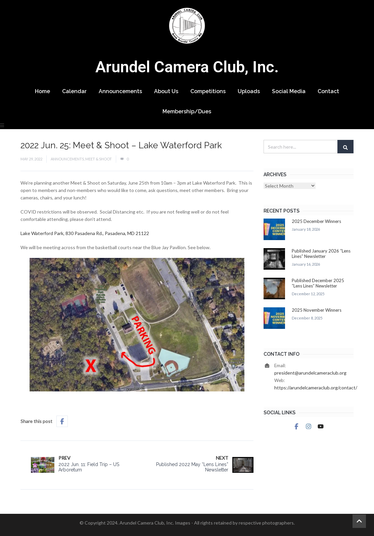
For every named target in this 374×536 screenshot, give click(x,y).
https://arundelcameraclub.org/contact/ (315, 387)
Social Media (289, 91)
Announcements (120, 91)
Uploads (249, 91)
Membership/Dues (186, 111)
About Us (166, 91)
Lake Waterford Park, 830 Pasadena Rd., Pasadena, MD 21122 (84, 233)
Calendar (74, 91)
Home (42, 91)
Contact (328, 91)
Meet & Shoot (98, 159)
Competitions (208, 91)
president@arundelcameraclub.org (310, 373)
